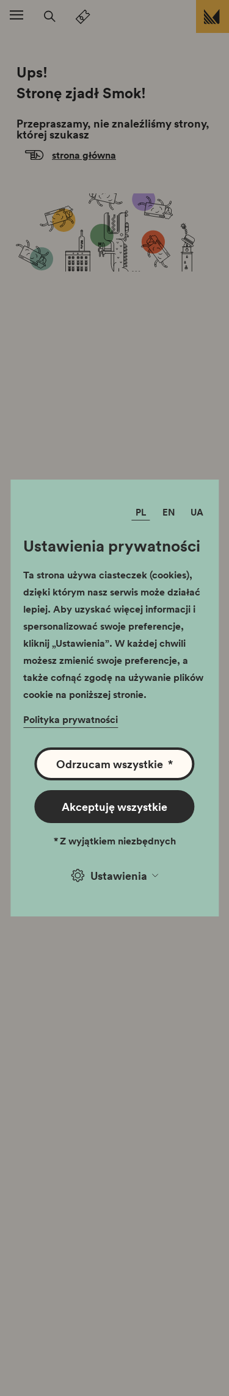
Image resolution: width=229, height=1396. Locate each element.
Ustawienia (115, 875)
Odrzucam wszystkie (114, 764)
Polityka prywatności (70, 719)
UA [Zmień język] (197, 512)
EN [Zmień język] (168, 512)
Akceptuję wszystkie (114, 806)
